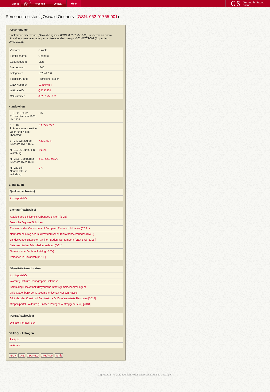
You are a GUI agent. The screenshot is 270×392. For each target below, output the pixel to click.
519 (41, 158)
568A (54, 158)
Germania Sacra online (253, 4)
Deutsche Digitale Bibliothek (26, 222)
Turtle (59, 355)
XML (22, 355)
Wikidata (15, 345)
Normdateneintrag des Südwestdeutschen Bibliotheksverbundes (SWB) (52, 234)
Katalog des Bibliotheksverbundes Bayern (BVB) (38, 216)
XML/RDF (47, 355)
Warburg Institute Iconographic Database (34, 281)
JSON (12, 355)
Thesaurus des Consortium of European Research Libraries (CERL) (50, 228)
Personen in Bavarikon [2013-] (28, 256)
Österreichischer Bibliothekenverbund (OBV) (36, 245)
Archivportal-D (18, 198)
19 (40, 149)
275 (45, 125)
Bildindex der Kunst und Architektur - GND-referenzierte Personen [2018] (53, 298)
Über (74, 3)
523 (47, 158)
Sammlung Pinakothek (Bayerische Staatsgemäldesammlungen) (48, 286)
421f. (42, 140)
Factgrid (15, 339)
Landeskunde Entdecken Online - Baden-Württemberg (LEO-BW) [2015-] (53, 239)
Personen (39, 3)
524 (48, 140)
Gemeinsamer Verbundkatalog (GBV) (32, 251)
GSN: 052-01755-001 (98, 16)
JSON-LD (33, 355)
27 (40, 167)
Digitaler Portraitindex (22, 322)
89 (40, 125)
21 (44, 149)
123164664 (45, 84)
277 (51, 125)
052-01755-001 (47, 96)
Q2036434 (44, 90)
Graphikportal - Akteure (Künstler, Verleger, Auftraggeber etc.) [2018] (50, 304)
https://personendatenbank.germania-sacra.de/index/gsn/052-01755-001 (51, 38)
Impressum (104, 374)
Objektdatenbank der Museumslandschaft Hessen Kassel (44, 292)
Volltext (58, 3)
